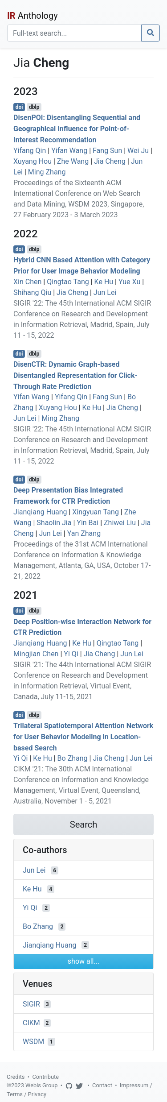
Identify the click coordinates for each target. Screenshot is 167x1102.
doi (19, 107)
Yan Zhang (84, 533)
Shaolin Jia (54, 522)
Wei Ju (138, 150)
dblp (34, 107)
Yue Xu (129, 282)
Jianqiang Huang (40, 512)
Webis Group (41, 1085)
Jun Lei (105, 292)
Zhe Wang (73, 161)
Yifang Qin (29, 150)
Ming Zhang (47, 172)
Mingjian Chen (35, 654)
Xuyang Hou (32, 161)
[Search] (74, 33)
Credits (15, 1076)
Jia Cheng (110, 161)
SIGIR (31, 1004)
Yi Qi (71, 654)
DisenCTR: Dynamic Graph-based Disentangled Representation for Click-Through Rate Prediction (75, 375)
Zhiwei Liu (120, 522)
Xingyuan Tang (95, 512)
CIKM (31, 1023)
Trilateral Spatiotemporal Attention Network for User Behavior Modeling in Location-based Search (83, 736)
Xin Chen (27, 282)
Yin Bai (87, 522)
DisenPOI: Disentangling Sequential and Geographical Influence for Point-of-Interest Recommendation (76, 128)
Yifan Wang (69, 150)
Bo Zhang (72, 758)
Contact (102, 1085)
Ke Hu (104, 282)
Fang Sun (107, 150)
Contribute (45, 1076)
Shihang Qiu (32, 292)
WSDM (33, 1041)
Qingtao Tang (68, 282)
